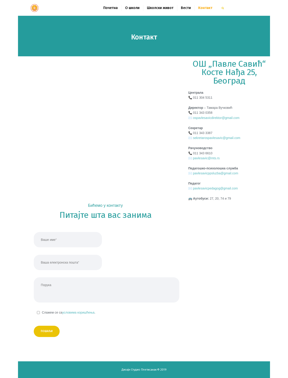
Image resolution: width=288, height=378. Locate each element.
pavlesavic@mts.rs (206, 158)
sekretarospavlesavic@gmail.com (216, 138)
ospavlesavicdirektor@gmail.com (216, 118)
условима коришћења (78, 312)
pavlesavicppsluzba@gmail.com (215, 173)
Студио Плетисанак (144, 369)
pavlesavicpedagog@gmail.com (215, 188)
